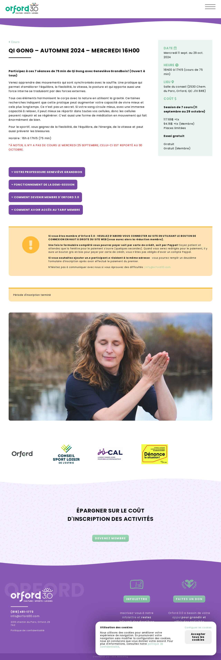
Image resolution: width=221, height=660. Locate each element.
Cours (14, 42)
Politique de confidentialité (27, 630)
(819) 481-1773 (22, 612)
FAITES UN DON (189, 599)
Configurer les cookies (198, 627)
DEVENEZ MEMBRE (110, 543)
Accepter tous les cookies (198, 637)
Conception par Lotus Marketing (110, 656)
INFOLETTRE (136, 599)
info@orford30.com (158, 267)
